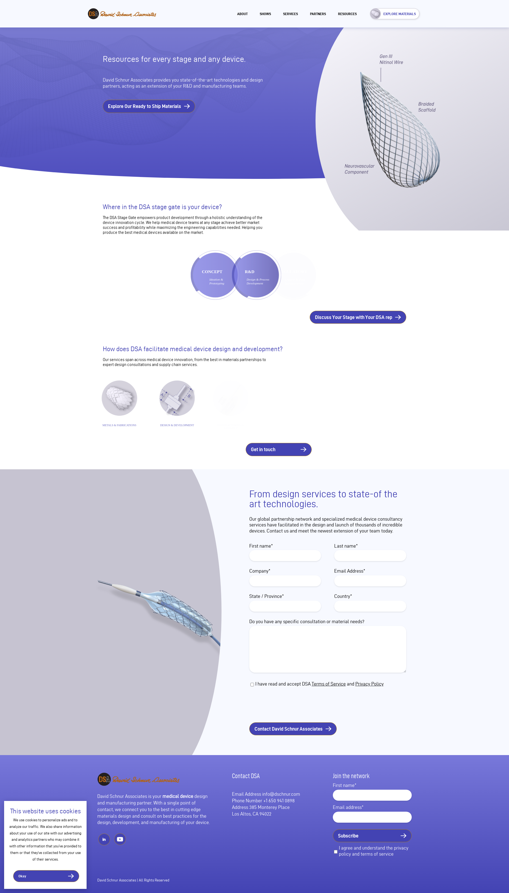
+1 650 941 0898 (279, 800)
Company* (259, 570)
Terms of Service (329, 683)
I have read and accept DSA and (319, 683)
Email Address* (349, 570)
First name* (261, 545)
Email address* (348, 807)
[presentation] (297, 705)
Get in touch (263, 449)
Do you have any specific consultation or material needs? (306, 621)
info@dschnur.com (281, 794)
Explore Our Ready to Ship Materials (144, 106)
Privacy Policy (369, 683)
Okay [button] (22, 876)
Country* (343, 596)
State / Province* (266, 596)
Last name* (346, 545)
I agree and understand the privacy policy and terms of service (373, 850)
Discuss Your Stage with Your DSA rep (353, 317)
